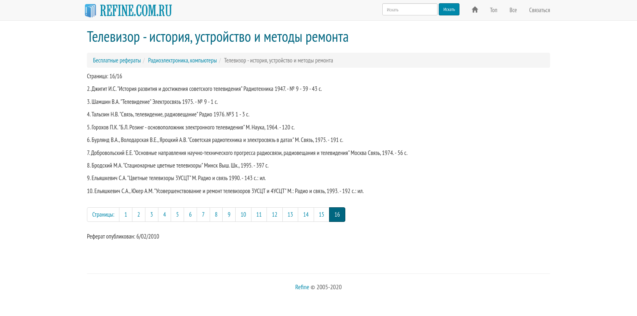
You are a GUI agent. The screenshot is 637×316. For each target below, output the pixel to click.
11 (259, 214)
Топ (493, 10)
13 (290, 214)
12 (274, 214)
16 (339, 214)
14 (306, 214)
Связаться (539, 10)
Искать (449, 9)
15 (322, 214)
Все (513, 10)
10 (243, 214)
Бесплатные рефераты (117, 60)
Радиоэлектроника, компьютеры (182, 60)
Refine (302, 287)
